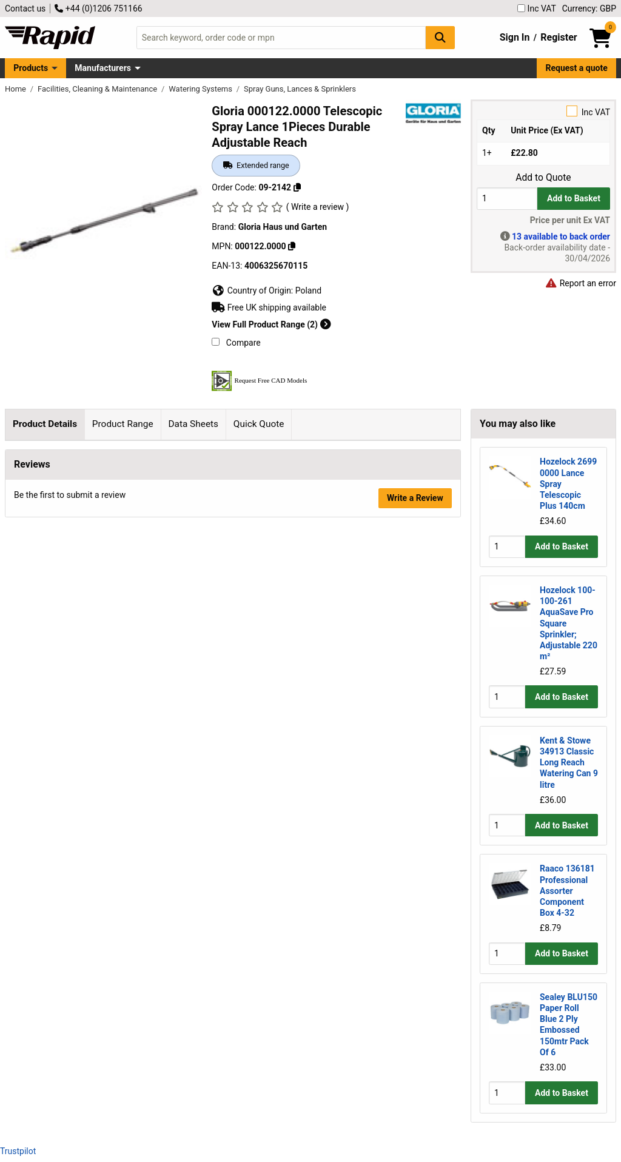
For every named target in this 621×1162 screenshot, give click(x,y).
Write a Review (415, 597)
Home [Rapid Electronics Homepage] (16, 88)
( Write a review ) (317, 207)
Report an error (580, 283)
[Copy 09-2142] (297, 187)
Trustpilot (18, 1151)
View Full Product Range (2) (271, 324)
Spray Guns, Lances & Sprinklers (300, 88)
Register (558, 37)
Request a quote (577, 68)
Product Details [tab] (45, 423)
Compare (236, 343)
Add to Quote (543, 178)
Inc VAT (536, 8)
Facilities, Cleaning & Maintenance (98, 88)
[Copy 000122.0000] (291, 246)
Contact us (25, 8)
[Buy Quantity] (507, 198)
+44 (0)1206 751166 (98, 8)
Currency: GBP (589, 8)
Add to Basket (573, 198)
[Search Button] (440, 37)
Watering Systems (201, 88)
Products (30, 68)
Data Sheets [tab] (193, 423)
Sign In (515, 37)
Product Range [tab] (122, 423)
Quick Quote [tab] (258, 423)
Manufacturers (103, 68)
